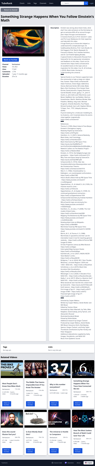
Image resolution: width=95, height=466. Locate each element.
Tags (35, 3)
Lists (29, 3)
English (88, 463)
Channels (43, 3)
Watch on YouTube (10, 60)
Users (51, 3)
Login (92, 3)
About (79, 463)
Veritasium (16, 64)
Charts (22, 3)
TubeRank (4, 463)
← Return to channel (9, 10)
